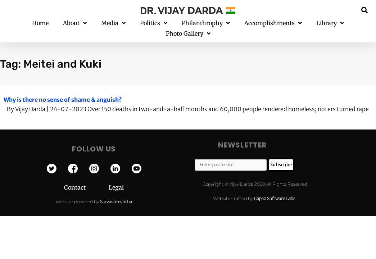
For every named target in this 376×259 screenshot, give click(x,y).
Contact (86, 177)
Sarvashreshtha (116, 191)
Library (330, 23)
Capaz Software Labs (274, 188)
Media (113, 23)
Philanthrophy (206, 23)
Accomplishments (273, 23)
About (75, 23)
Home (40, 23)
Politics (153, 23)
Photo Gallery (188, 33)
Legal (116, 177)
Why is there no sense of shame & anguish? (63, 89)
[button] (365, 10)
